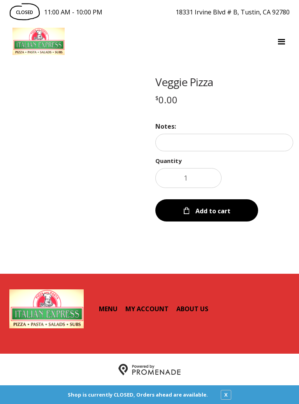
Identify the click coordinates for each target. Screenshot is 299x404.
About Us (192, 308)
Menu (108, 308)
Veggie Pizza (184, 82)
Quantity (168, 161)
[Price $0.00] (166, 99)
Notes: (165, 126)
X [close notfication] (226, 394)
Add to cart (212, 210)
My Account (147, 308)
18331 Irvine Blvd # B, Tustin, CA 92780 (233, 12)
